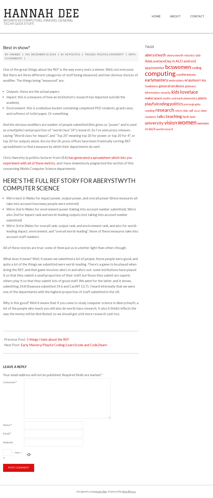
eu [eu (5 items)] (204, 80)
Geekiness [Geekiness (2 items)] (151, 86)
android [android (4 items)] (189, 61)
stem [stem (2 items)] (203, 110)
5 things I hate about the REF (48, 339)
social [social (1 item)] (197, 110)
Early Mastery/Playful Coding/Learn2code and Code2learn (64, 345)
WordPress (129, 491)
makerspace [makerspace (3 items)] (153, 98)
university (116, 54)
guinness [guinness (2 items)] (190, 86)
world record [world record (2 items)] (164, 129)
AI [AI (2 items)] (173, 61)
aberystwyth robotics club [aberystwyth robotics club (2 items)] (184, 55)
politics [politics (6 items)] (176, 103)
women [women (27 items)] (187, 122)
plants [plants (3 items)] (202, 98)
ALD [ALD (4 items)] (179, 61)
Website (8, 442)
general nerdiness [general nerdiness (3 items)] (171, 86)
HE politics (72, 54)
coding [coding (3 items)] (197, 68)
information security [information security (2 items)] (158, 92)
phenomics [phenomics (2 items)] (190, 98)
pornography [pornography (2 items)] (192, 104)
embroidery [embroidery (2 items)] (176, 80)
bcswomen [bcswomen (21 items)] (178, 66)
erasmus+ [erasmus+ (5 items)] (193, 80)
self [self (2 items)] (191, 110)
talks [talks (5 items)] (161, 116)
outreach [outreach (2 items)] (177, 98)
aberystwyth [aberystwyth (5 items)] (155, 55)
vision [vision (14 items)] (170, 122)
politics (102, 54)
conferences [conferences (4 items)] (186, 74)
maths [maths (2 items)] (167, 98)
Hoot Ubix (101, 491)
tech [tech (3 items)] (186, 117)
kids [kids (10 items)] (175, 92)
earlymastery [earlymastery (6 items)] (156, 80)
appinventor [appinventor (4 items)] (154, 67)
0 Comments (13, 58)
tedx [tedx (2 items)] (193, 117)
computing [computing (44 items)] (160, 73)
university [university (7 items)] (154, 122)
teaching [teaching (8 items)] (174, 116)
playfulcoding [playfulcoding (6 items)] (157, 103)
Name (7, 425)
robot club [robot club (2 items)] (181, 110)
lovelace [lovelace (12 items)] (189, 92)
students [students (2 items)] (150, 117)
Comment (10, 382)
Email (7, 433)
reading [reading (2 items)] (150, 110)
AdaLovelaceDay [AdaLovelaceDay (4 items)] (158, 61)
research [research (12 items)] (164, 110)
